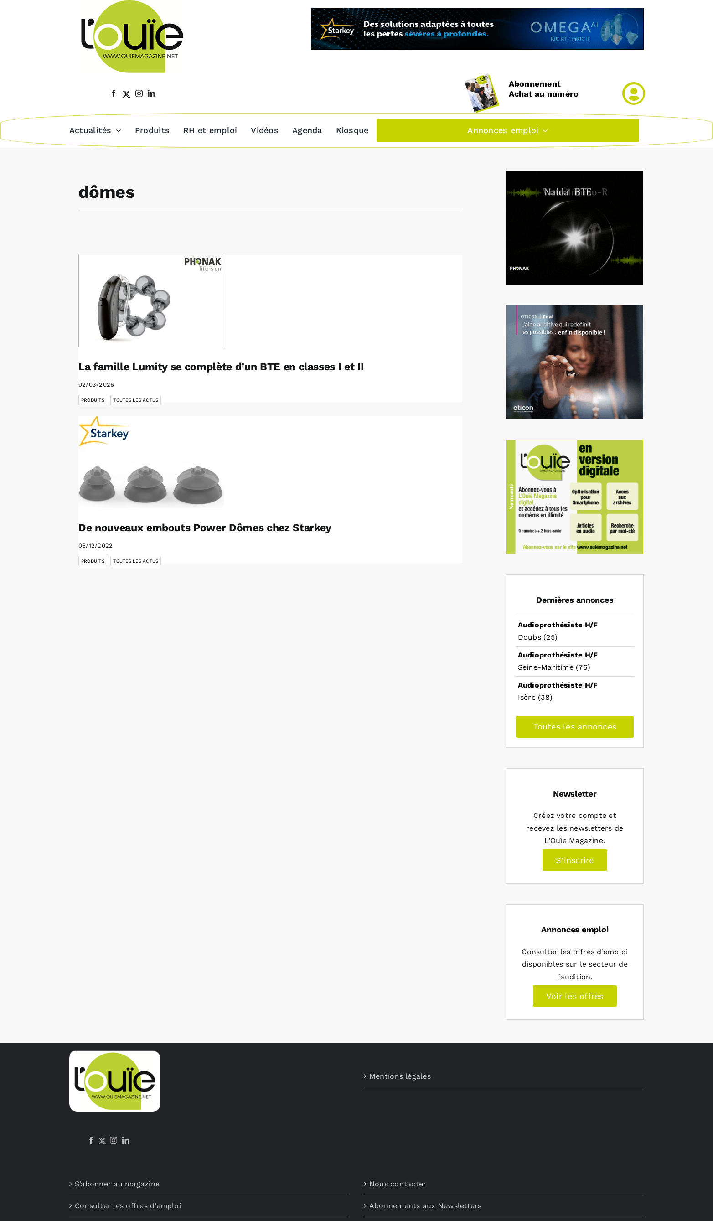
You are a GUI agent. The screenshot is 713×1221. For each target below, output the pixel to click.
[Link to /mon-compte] (633, 93)
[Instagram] (113, 1139)
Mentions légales (400, 1075)
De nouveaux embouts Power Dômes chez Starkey (204, 527)
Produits (92, 399)
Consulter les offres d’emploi (128, 1204)
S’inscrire (575, 859)
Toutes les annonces (575, 725)
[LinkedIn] (125, 1139)
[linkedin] (151, 93)
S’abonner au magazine (117, 1183)
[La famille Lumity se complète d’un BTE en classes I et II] (151, 300)
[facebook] (113, 93)
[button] (385, 130)
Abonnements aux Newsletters (425, 1204)
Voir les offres (575, 995)
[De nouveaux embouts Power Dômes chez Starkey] (151, 461)
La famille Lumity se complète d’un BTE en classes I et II (220, 366)
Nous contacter (397, 1183)
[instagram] (139, 93)
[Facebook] (91, 1139)
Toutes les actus (135, 399)
